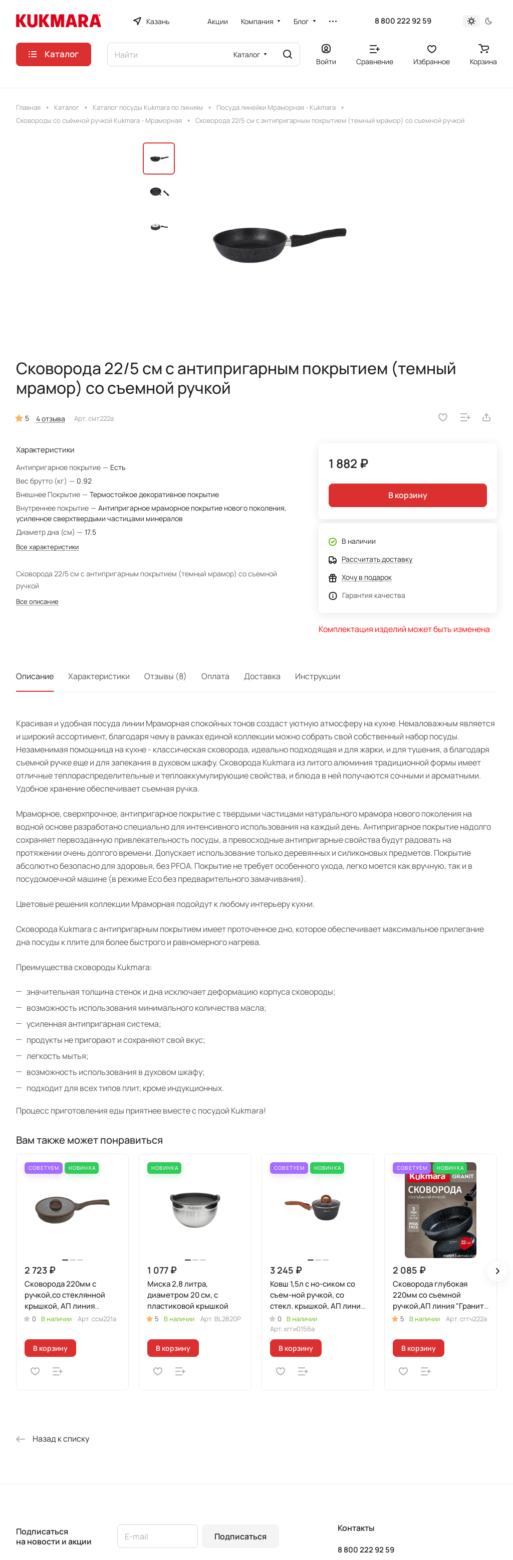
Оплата (215, 676)
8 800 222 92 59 (403, 21)
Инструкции (317, 676)
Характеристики (99, 676)
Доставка (262, 676)
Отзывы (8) (165, 676)
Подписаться (240, 1536)
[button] (497, 1271)
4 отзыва (50, 418)
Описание (35, 676)
